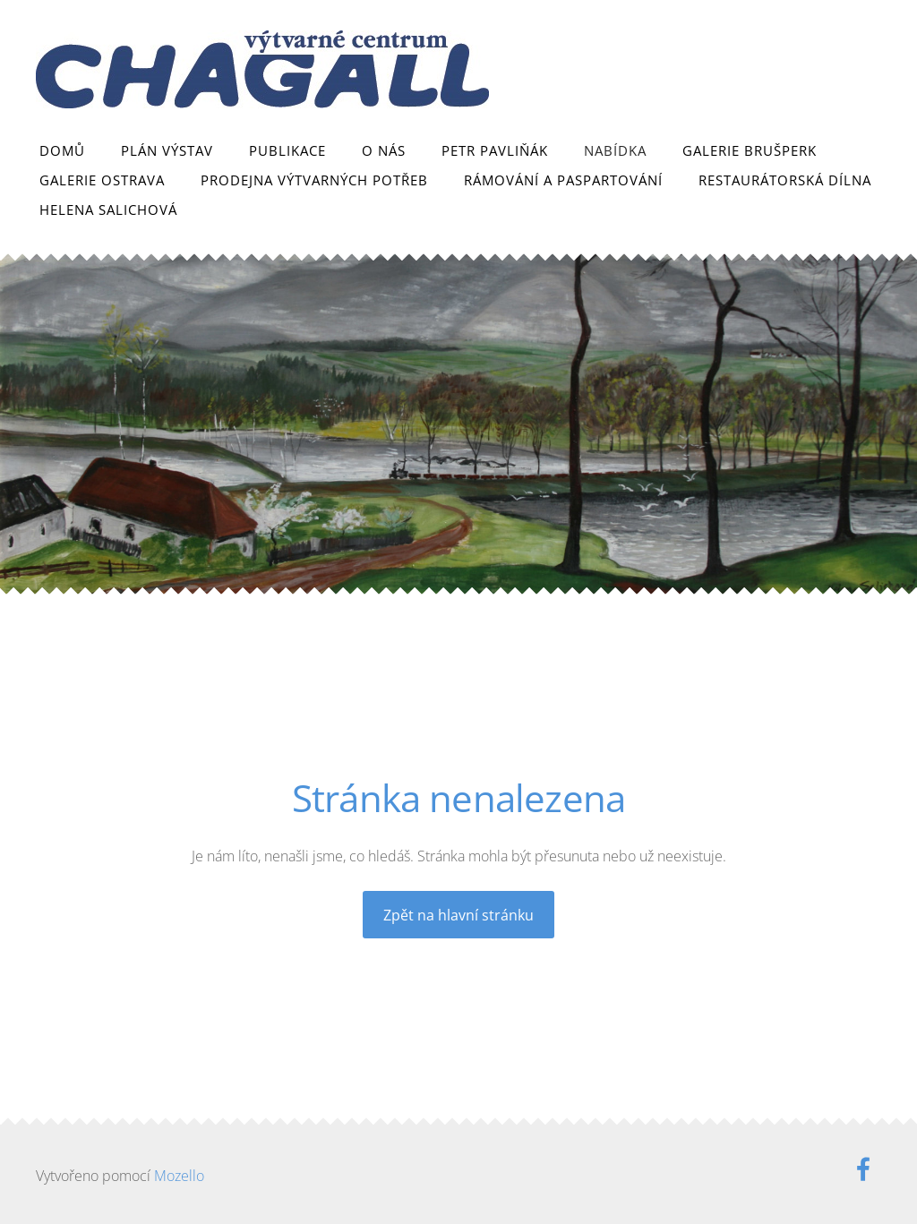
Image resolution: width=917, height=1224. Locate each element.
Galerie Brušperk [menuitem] (749, 150)
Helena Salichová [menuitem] (108, 209)
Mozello (179, 1175)
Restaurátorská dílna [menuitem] (784, 180)
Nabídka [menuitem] (615, 150)
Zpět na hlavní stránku (458, 915)
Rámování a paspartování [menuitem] (563, 180)
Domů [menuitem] (62, 150)
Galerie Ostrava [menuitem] (102, 180)
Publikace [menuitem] (287, 150)
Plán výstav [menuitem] (167, 150)
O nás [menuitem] (384, 150)
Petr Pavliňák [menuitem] (494, 150)
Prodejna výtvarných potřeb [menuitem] (314, 180)
